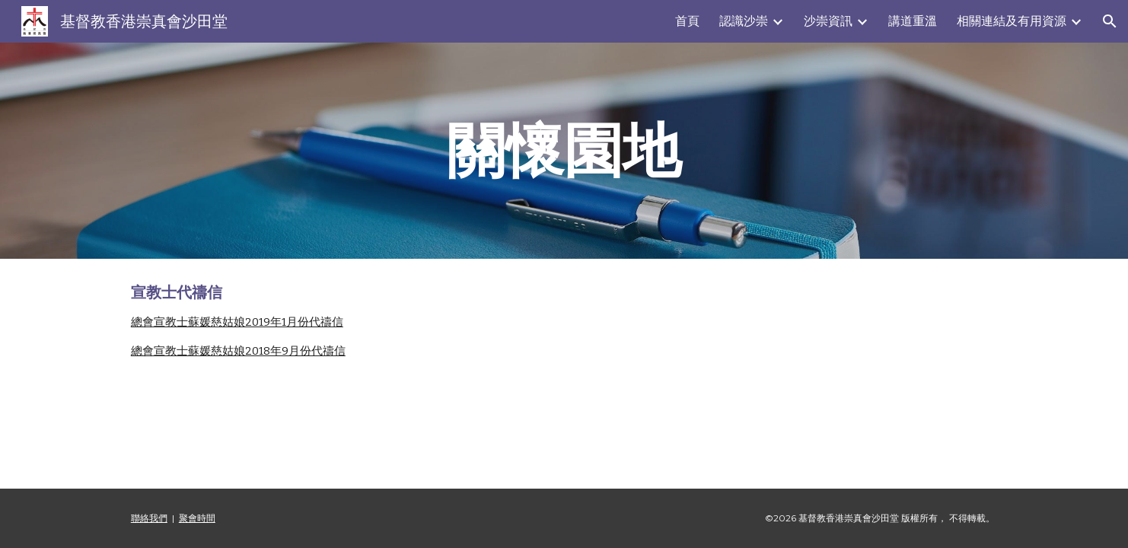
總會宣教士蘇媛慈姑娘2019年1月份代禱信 (237, 322)
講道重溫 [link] (912, 21)
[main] (564, 151)
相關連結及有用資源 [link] (1011, 21)
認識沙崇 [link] (743, 21)
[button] (1109, 21)
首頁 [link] (687, 21)
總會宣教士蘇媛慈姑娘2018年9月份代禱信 (238, 351)
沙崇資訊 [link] (828, 21)
